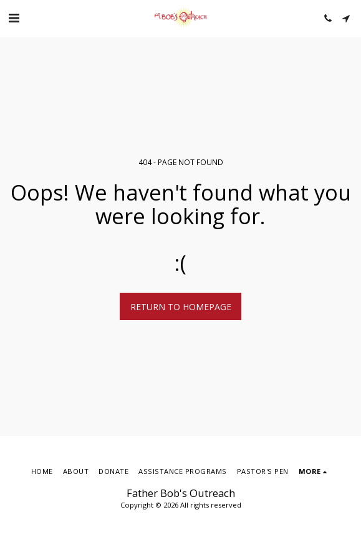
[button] (13, 18)
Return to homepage (180, 307)
